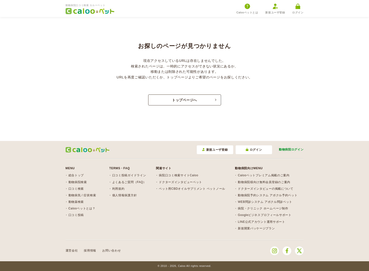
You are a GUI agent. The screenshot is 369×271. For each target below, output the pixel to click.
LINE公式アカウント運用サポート (261, 222)
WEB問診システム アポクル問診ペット (265, 202)
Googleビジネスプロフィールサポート (265, 215)
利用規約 (118, 188)
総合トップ (76, 175)
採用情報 (90, 250)
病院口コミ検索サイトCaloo (178, 175)
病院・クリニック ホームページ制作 (263, 208)
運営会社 (72, 250)
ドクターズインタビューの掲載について (265, 188)
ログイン (297, 9)
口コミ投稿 (76, 215)
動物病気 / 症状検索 (82, 195)
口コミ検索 (76, 188)
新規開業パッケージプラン (256, 228)
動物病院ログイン (291, 149)
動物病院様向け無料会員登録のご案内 (264, 182)
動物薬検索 (76, 202)
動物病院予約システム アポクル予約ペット (267, 195)
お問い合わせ (111, 250)
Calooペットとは (247, 9)
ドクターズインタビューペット (180, 182)
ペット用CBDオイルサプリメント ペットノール (192, 188)
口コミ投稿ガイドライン (129, 175)
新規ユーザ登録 (275, 9)
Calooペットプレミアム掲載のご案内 (264, 175)
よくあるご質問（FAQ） (129, 182)
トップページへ (184, 100)
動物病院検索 (78, 182)
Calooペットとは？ (82, 208)
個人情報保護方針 (124, 195)
